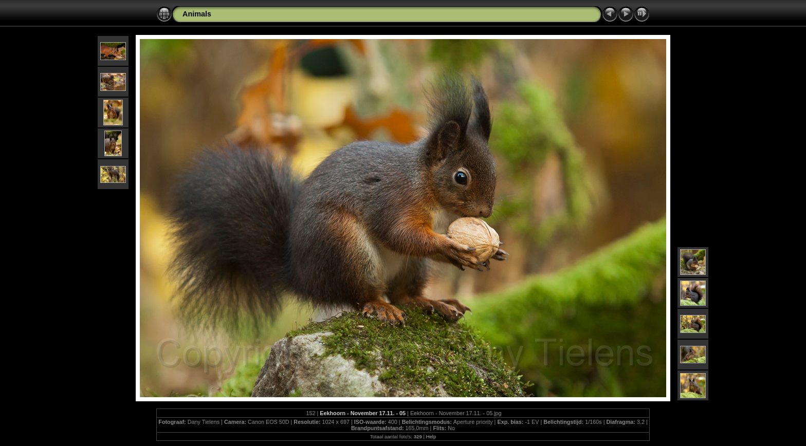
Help (431, 436)
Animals (196, 14)
